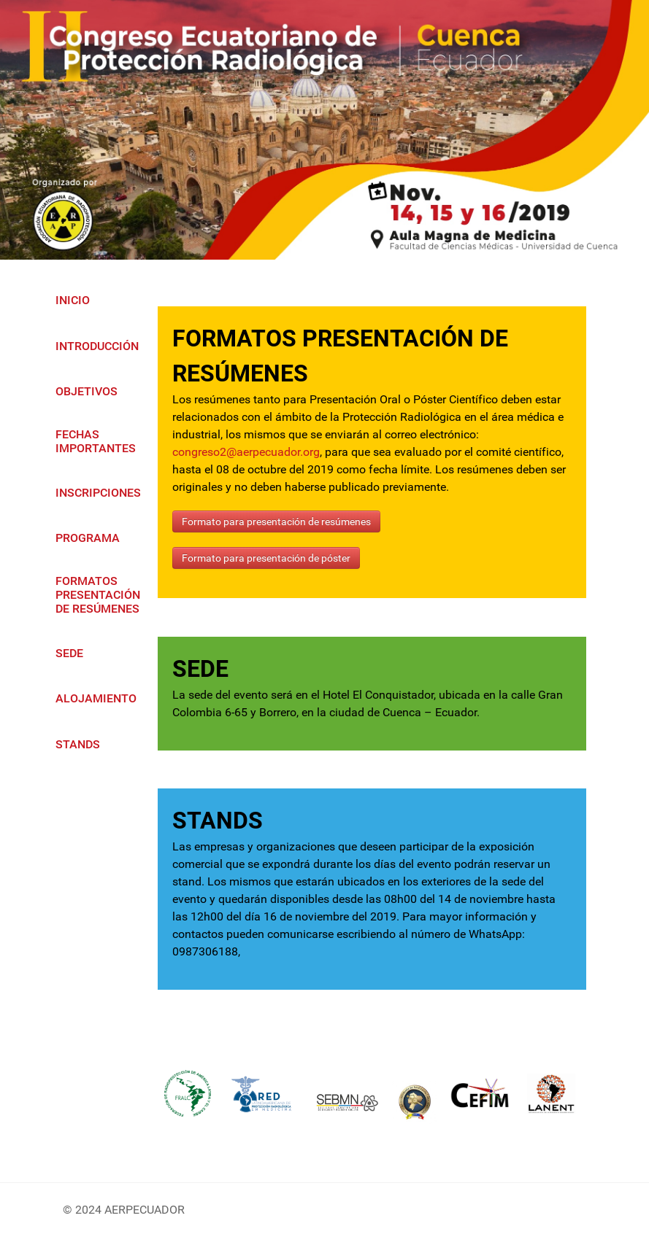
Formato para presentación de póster (266, 558)
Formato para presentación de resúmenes (276, 521)
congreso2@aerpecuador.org (246, 452)
